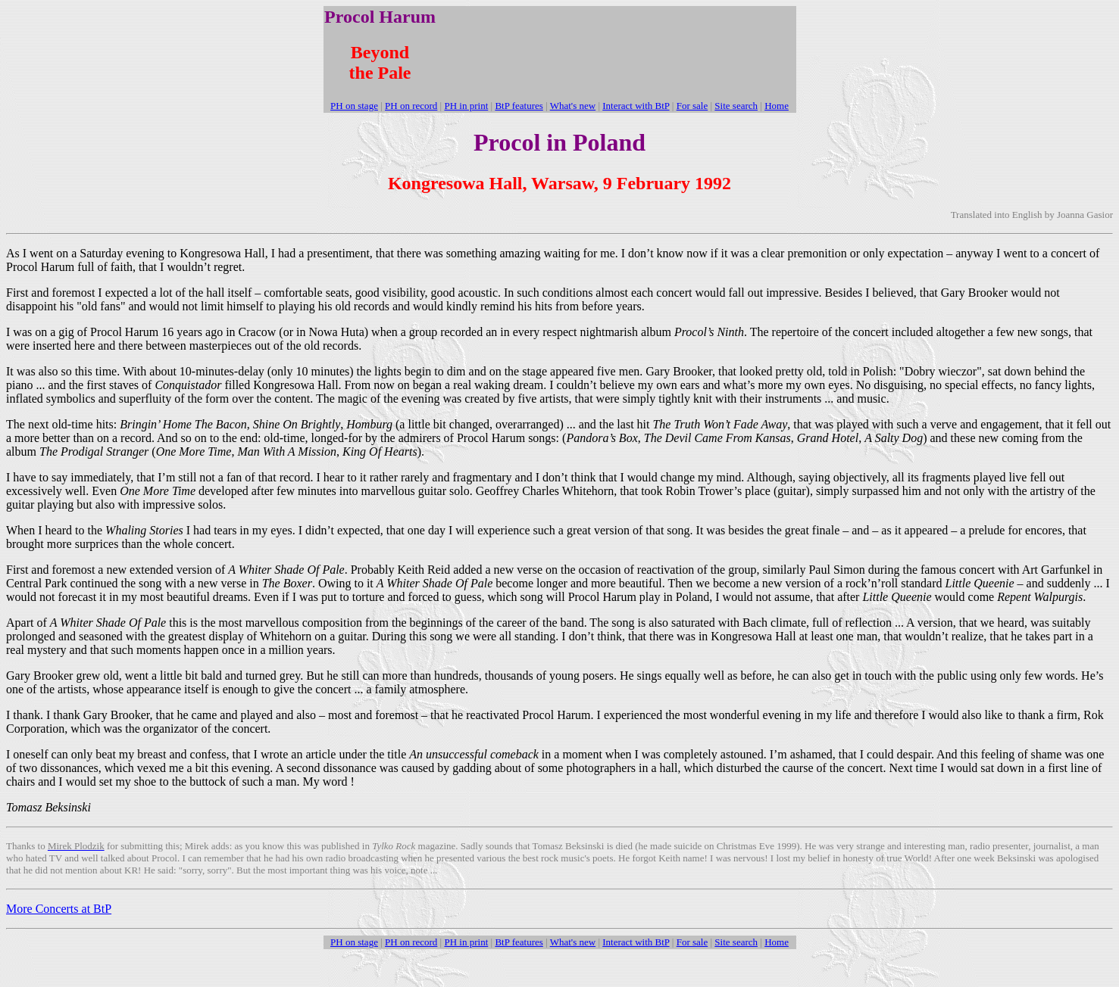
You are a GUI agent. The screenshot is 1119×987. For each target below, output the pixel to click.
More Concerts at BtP (58, 908)
